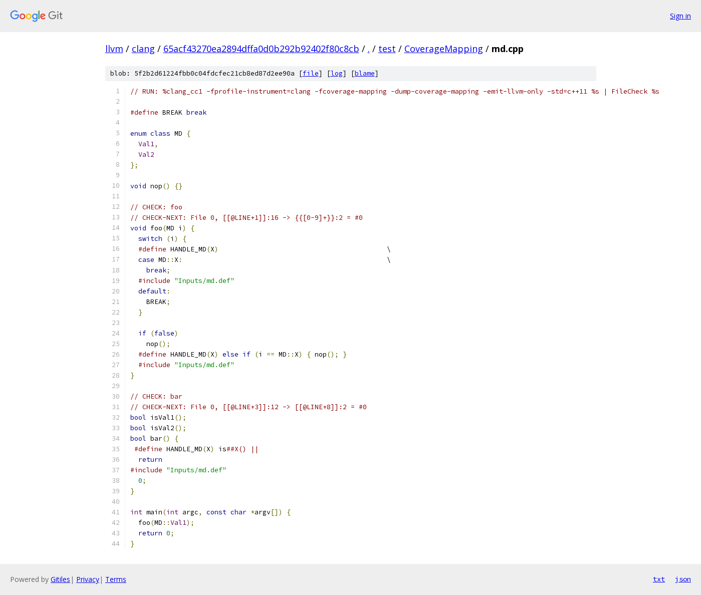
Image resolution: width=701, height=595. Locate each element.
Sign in (680, 16)
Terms (115, 579)
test (387, 49)
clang (143, 49)
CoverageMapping (443, 49)
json (683, 578)
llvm (114, 49)
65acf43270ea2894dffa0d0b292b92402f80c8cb (261, 49)
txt (659, 578)
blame (365, 73)
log (337, 73)
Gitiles (60, 579)
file (311, 73)
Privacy (87, 579)
